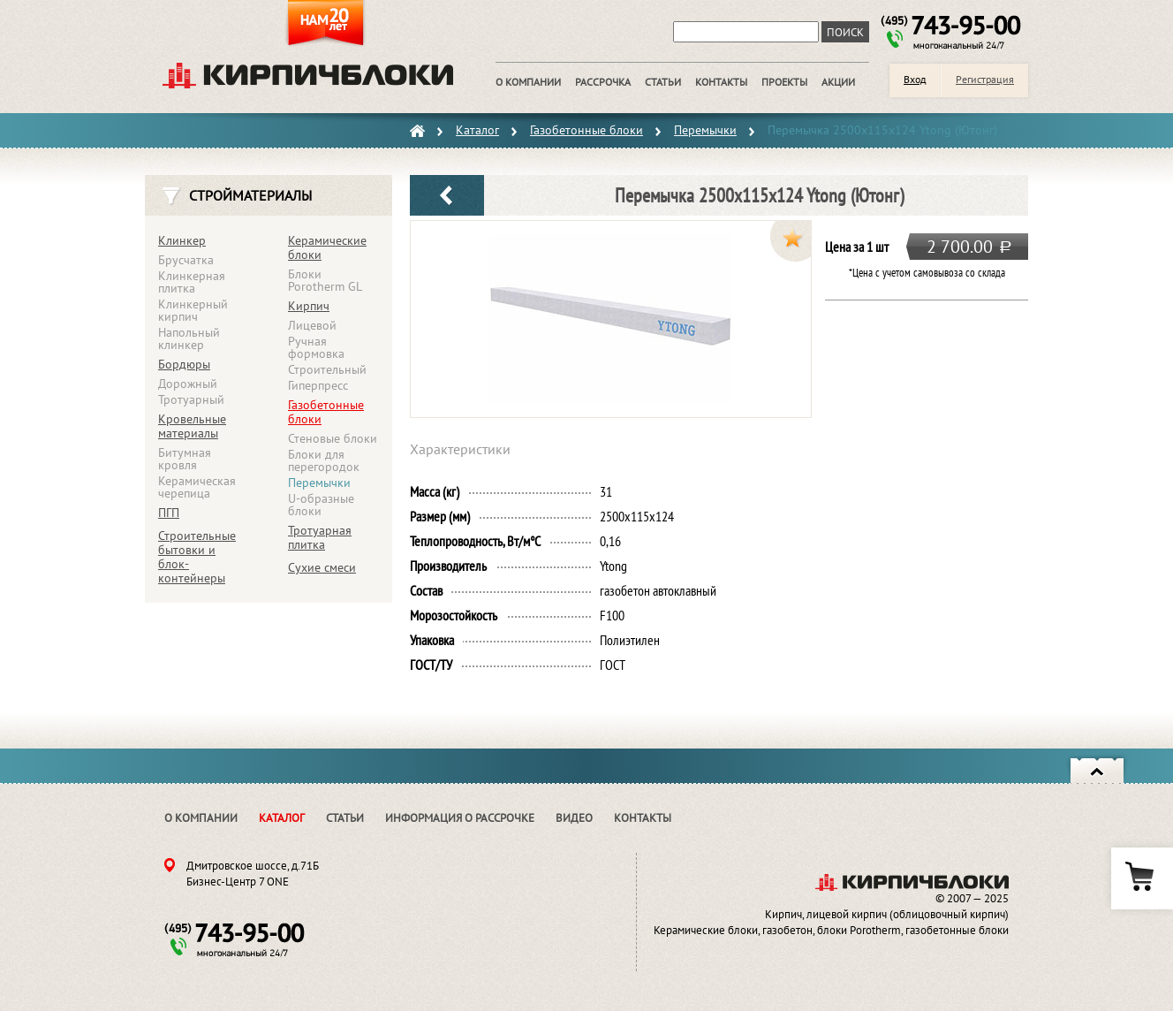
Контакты (642, 817)
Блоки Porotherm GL (325, 280)
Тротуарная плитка (320, 537)
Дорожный (187, 383)
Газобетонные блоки (326, 412)
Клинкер (182, 240)
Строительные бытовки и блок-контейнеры (197, 557)
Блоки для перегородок (323, 460)
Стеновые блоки (332, 438)
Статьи (345, 817)
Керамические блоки (327, 247)
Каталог (282, 817)
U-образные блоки (321, 504)
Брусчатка (186, 260)
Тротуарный (191, 399)
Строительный (327, 369)
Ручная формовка (316, 347)
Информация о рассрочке (459, 817)
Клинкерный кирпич (193, 310)
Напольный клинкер (189, 338)
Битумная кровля (184, 459)
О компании (201, 817)
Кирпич (308, 306)
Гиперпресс (318, 385)
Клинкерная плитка (191, 282)
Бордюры (184, 364)
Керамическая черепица (197, 487)
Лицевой (312, 325)
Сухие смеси (322, 567)
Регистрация (985, 79)
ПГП (168, 513)
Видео (574, 817)
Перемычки (319, 482)
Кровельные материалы (192, 426)
